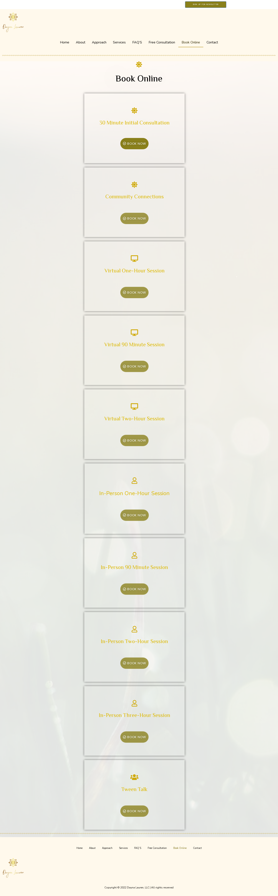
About (80, 42)
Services (119, 42)
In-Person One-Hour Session (131, 493)
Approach (99, 42)
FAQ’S (137, 42)
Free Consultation (162, 42)
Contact (212, 42)
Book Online (191, 42)
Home (64, 42)
